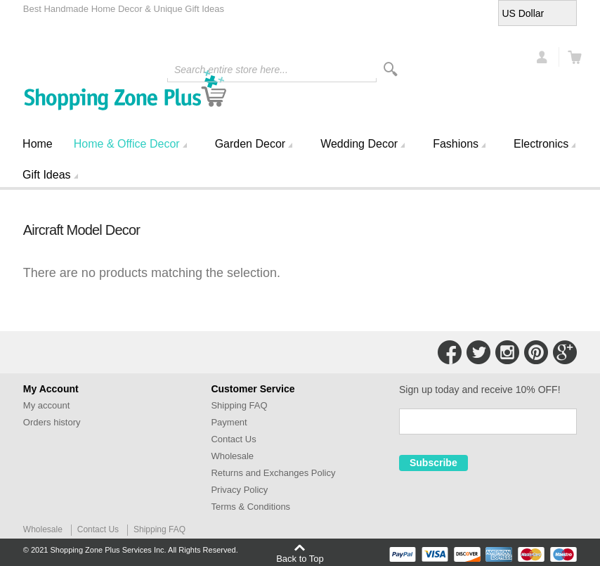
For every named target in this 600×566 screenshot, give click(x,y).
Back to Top (300, 558)
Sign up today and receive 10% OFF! (480, 389)
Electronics (541, 144)
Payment (229, 422)
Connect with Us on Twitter (478, 352)
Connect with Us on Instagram (507, 352)
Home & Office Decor (127, 144)
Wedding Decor (359, 144)
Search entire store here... (231, 69)
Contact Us (233, 439)
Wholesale (232, 456)
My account (46, 405)
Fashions (455, 144)
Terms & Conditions (250, 506)
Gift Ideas (46, 175)
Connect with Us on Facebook (450, 352)
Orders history (52, 422)
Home (37, 144)
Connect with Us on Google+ (565, 352)
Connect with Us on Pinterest (536, 352)
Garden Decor (250, 144)
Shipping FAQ (239, 405)
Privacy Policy (239, 489)
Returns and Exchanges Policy (273, 473)
